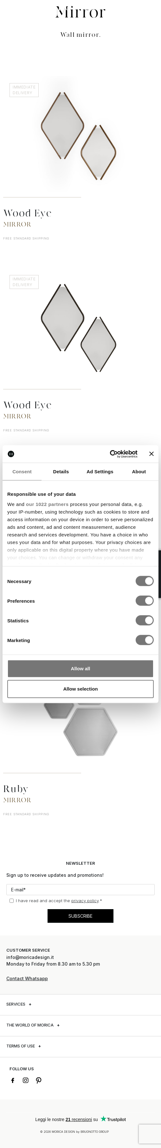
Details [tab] (61, 471)
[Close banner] (151, 454)
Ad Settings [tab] (100, 471)
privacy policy (85, 900)
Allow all (80, 668)
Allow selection (80, 689)
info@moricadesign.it (30, 957)
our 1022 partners (47, 504)
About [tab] (139, 471)
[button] (11, 7)
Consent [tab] (22, 471)
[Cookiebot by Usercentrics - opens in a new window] (110, 454)
